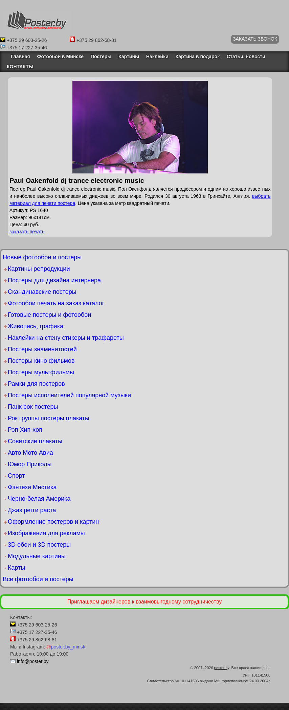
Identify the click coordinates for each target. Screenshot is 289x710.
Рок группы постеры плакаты (48, 418)
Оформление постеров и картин (53, 521)
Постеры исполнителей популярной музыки (69, 395)
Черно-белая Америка (39, 498)
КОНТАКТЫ (20, 66)
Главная (18, 56)
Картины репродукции (39, 268)
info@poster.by (33, 661)
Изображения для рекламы (46, 533)
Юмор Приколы (30, 464)
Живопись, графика (35, 326)
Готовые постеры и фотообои (49, 314)
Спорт (16, 475)
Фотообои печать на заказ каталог (56, 303)
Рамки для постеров (36, 383)
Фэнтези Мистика (32, 487)
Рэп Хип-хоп (25, 429)
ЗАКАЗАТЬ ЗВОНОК (255, 39)
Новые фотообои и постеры (42, 257)
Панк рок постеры (33, 406)
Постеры (101, 56)
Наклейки (157, 56)
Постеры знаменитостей (42, 349)
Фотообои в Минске (60, 56)
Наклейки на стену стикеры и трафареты (66, 337)
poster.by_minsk (65, 646)
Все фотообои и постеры (38, 579)
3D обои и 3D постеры (39, 544)
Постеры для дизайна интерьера (54, 280)
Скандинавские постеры (42, 291)
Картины (128, 56)
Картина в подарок (197, 56)
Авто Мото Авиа (30, 452)
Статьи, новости (246, 56)
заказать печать (26, 231)
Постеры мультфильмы (41, 372)
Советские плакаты (35, 441)
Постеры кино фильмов (41, 360)
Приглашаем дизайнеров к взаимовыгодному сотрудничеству (144, 602)
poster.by (221, 668)
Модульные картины (37, 556)
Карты (16, 567)
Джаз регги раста (32, 510)
